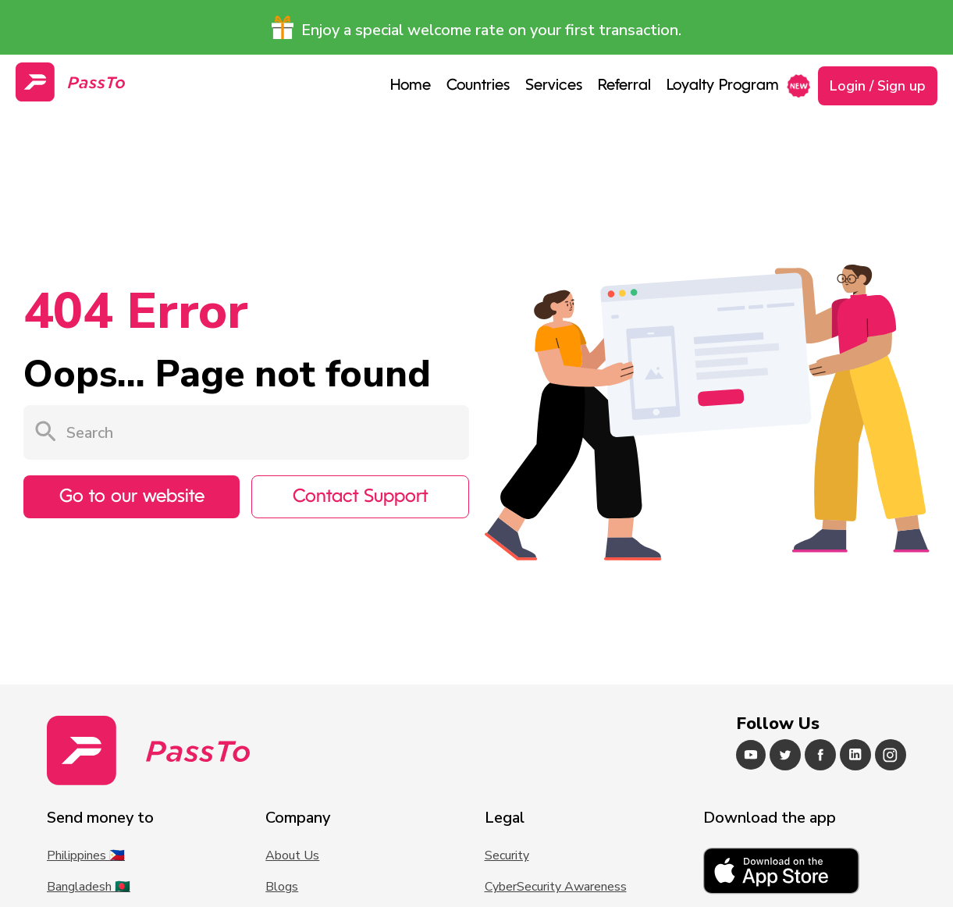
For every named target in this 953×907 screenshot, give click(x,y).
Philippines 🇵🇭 (86, 855)
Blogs (281, 886)
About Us (292, 855)
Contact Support (360, 497)
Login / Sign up (878, 85)
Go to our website (131, 497)
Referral (624, 86)
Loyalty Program (723, 86)
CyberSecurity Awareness (556, 886)
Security (507, 855)
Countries (478, 86)
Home (410, 86)
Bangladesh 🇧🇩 (88, 886)
